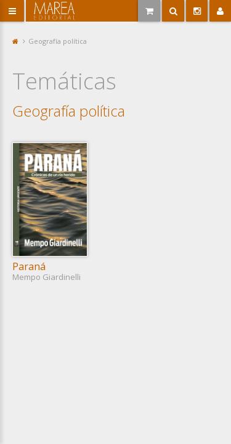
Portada (15, 41)
